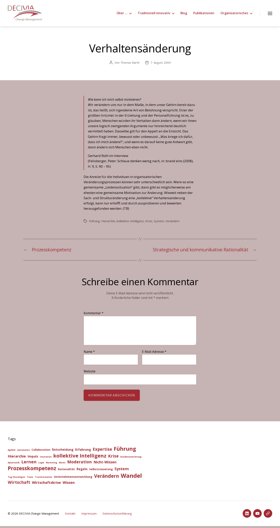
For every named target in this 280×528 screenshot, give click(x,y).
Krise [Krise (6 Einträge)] (113, 458)
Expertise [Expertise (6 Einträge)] (102, 451)
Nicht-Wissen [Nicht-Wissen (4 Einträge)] (105, 464)
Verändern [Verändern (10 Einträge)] (106, 478)
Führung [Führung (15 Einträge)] (125, 450)
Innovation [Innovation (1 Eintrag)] (46, 458)
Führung (94, 223)
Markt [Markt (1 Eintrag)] (62, 464)
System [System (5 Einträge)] (122, 470)
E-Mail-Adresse (154, 354)
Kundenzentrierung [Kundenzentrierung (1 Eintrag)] (131, 458)
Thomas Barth (129, 64)
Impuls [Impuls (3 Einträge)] (33, 458)
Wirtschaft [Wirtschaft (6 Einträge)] (19, 484)
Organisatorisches (234, 14)
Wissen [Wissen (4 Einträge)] (69, 484)
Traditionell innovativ (154, 14)
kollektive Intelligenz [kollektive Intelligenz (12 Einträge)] (79, 457)
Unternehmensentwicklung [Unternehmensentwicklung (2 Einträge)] (73, 478)
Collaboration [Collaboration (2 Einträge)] (41, 451)
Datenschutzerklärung (117, 515)
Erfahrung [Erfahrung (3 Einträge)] (83, 451)
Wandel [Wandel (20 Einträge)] (131, 477)
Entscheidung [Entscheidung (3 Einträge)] (63, 451)
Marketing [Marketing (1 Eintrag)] (51, 464)
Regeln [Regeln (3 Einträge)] (82, 471)
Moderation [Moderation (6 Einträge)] (79, 463)
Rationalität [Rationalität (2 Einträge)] (66, 471)
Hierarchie (108, 223)
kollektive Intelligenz (130, 223)
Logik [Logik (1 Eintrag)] (41, 464)
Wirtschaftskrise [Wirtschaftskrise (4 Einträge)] (46, 484)
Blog (183, 14)
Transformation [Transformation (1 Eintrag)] (43, 479)
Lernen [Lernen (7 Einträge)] (29, 463)
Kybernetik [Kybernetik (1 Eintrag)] (14, 464)
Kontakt (70, 515)
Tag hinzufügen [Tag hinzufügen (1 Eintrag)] (16, 479)
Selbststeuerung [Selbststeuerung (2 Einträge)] (101, 471)
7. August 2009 (160, 64)
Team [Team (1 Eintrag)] (30, 479)
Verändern (172, 223)
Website (89, 373)
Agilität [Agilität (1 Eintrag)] (12, 452)
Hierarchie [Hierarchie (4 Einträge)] (17, 458)
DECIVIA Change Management (39, 515)
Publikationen (203, 14)
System (159, 223)
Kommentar (93, 315)
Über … (122, 14)
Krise (148, 223)
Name (89, 354)
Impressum (89, 515)
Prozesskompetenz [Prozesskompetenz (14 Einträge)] (32, 470)
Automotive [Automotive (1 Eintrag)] (23, 452)
